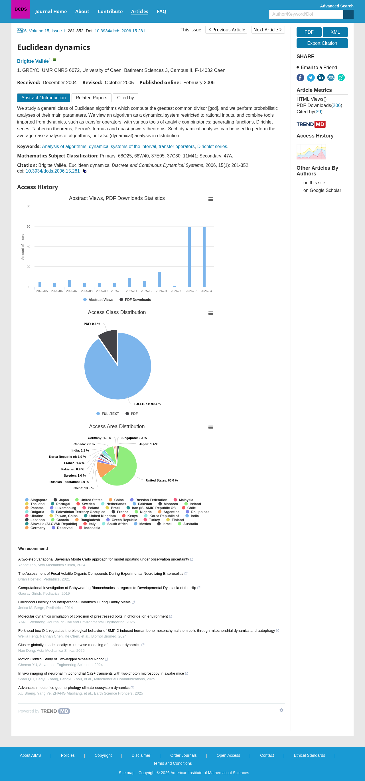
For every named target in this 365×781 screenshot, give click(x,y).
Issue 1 (58, 30)
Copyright (103, 755)
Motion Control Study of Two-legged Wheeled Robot (63, 659)
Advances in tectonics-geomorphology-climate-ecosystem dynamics (76, 687)
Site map (127, 772)
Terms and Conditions (172, 763)
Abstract (43, 97)
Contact (267, 755)
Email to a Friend (319, 67)
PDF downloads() (319, 105)
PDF (309, 32)
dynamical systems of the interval (122, 146)
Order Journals (183, 755)
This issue (191, 30)
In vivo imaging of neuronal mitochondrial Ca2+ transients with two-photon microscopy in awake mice (103, 673)
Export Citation (322, 43)
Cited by (125, 97)
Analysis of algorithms (64, 146)
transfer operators (177, 146)
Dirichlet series (212, 146)
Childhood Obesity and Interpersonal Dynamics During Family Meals (76, 602)
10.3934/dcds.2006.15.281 (120, 30)
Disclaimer (141, 755)
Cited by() (310, 111)
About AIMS (30, 755)
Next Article (267, 30)
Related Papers (91, 97)
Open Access (228, 755)
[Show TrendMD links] (281, 710)
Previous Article (227, 30)
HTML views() (312, 99)
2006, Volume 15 (33, 30)
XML (335, 32)
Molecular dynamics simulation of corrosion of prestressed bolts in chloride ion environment (95, 616)
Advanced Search (337, 6)
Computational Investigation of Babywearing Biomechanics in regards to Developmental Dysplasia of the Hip (109, 588)
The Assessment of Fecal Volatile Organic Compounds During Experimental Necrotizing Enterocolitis (103, 573)
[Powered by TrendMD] (44, 711)
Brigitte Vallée (33, 61)
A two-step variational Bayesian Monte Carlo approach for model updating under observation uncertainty (106, 559)
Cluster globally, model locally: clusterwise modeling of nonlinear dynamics (81, 645)
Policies (68, 755)
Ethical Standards (309, 755)
